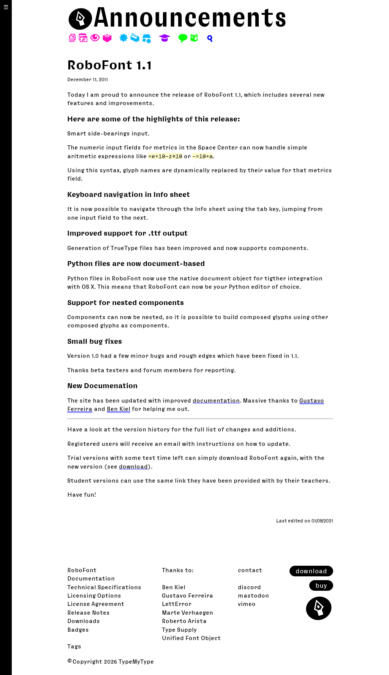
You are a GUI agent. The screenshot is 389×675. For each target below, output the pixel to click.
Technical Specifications (104, 587)
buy (321, 585)
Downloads (83, 621)
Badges (78, 629)
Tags (74, 646)
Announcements (190, 17)
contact (250, 570)
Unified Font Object (191, 638)
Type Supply (179, 629)
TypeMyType (136, 661)
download (133, 466)
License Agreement (95, 604)
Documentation (91, 578)
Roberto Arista (184, 621)
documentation (216, 400)
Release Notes (88, 612)
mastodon (253, 595)
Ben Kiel (118, 409)
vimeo (247, 604)
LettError (176, 604)
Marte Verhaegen (187, 612)
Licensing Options (94, 595)
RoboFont (81, 570)
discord (249, 587)
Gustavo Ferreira (187, 595)
